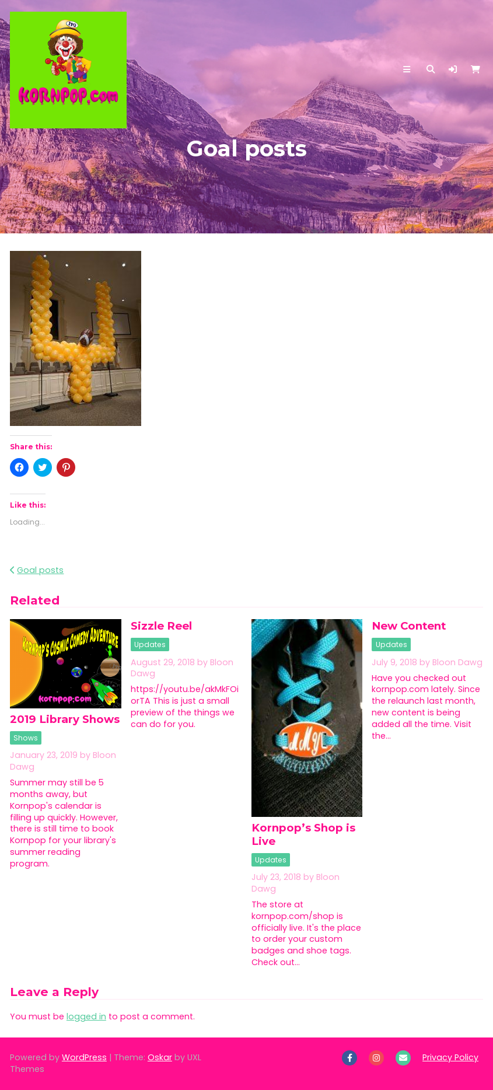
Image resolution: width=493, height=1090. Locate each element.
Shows (25, 738)
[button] (453, 69)
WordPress (84, 1057)
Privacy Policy (450, 1057)
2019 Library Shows (65, 719)
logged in (86, 1016)
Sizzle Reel (161, 626)
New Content (409, 626)
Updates (150, 644)
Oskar (160, 1057)
